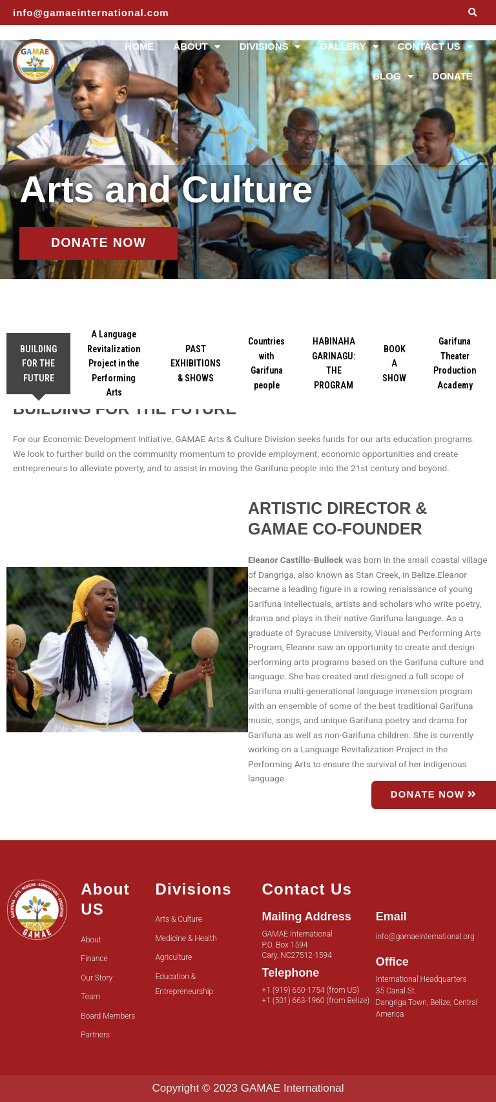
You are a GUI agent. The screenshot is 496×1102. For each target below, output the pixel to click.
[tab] (38, 364)
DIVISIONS (270, 47)
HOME (139, 46)
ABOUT (196, 47)
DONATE (453, 75)
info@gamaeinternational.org (425, 936)
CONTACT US (435, 47)
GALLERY (349, 47)
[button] (472, 12)
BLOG (393, 76)
